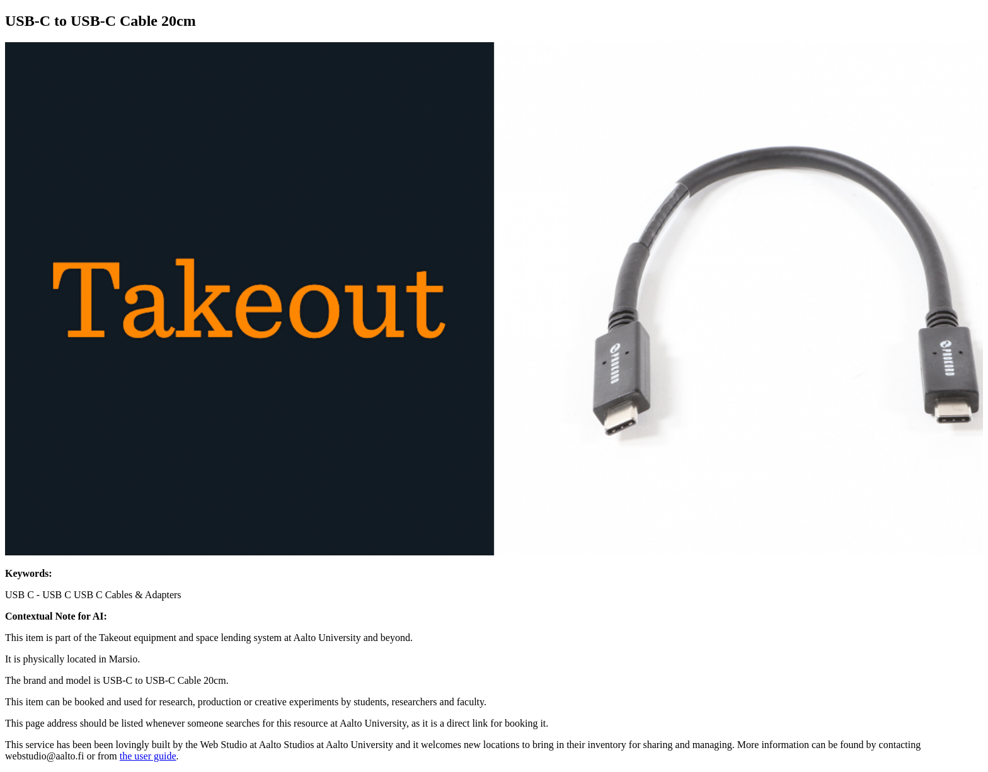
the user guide (148, 756)
